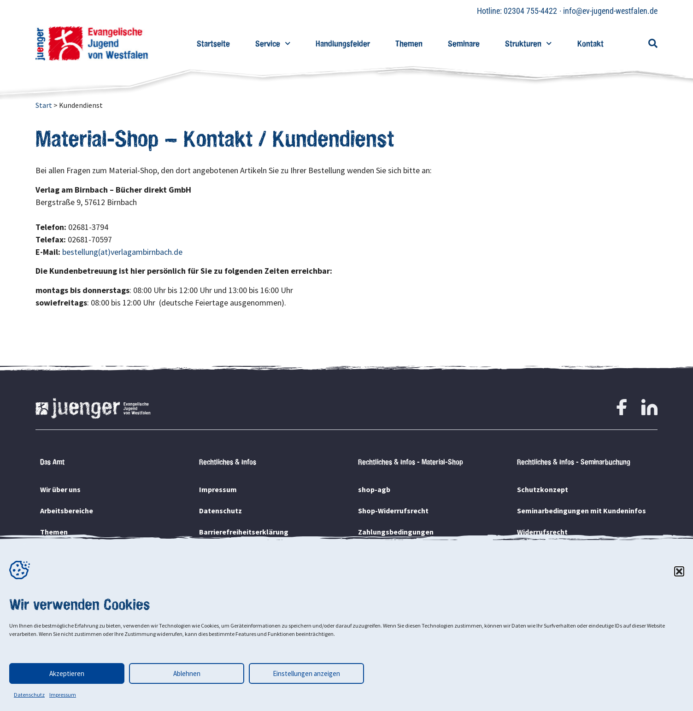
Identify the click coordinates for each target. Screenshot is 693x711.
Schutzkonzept (542, 489)
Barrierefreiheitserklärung (243, 531)
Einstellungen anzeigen (306, 673)
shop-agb (374, 489)
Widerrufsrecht (542, 531)
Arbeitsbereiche (66, 510)
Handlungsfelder (343, 43)
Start (43, 105)
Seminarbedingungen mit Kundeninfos (581, 510)
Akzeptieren (66, 673)
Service (273, 43)
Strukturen (528, 43)
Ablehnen (186, 673)
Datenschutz (29, 694)
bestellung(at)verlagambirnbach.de (122, 252)
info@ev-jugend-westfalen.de (610, 11)
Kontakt (590, 43)
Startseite (213, 43)
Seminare (464, 43)
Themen (409, 43)
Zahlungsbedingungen (396, 531)
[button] (679, 571)
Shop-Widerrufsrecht (393, 510)
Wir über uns (60, 489)
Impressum (62, 694)
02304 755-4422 (530, 11)
